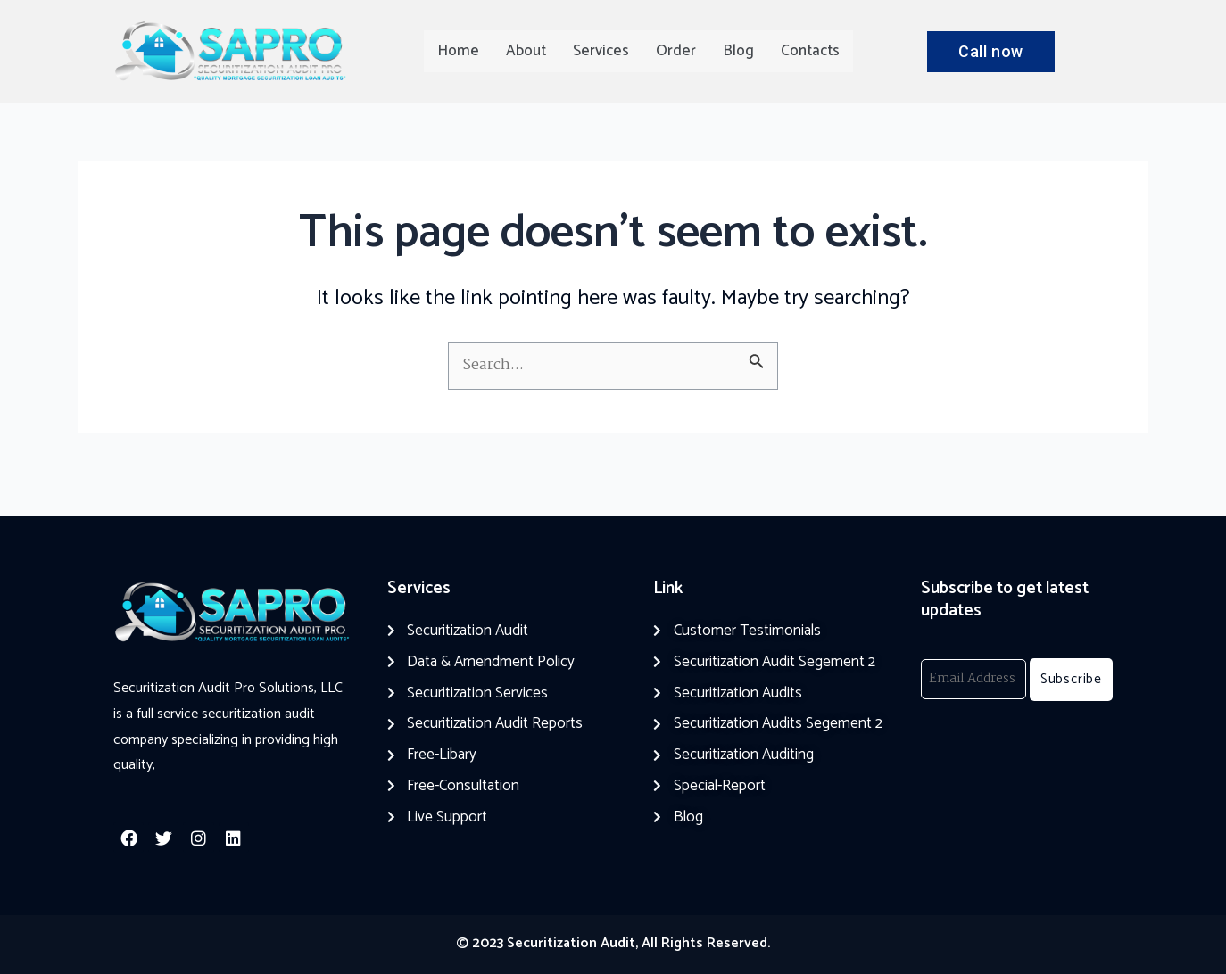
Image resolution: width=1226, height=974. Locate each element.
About (526, 50)
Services (601, 50)
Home (458, 50)
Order (676, 50)
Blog (738, 50)
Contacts (810, 50)
